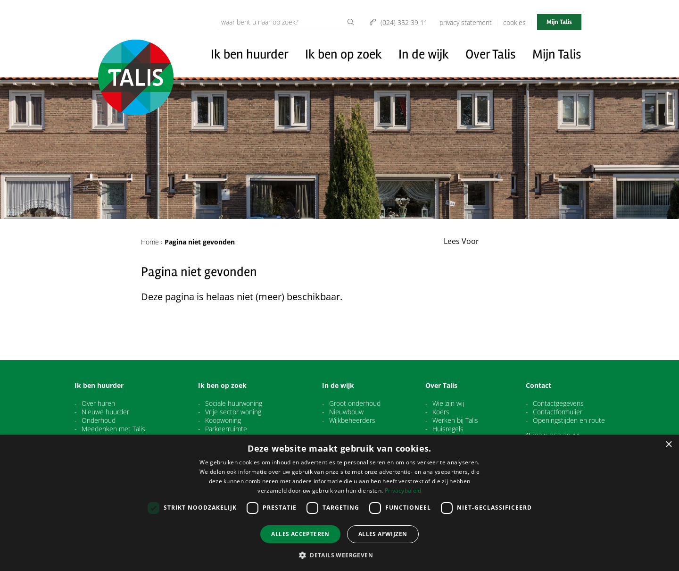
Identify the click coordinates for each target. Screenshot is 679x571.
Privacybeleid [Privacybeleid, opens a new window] (403, 491)
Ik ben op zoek (343, 54)
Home (150, 241)
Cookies (514, 22)
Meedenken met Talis (113, 429)
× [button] (668, 444)
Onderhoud (99, 420)
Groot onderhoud (355, 403)
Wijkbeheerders (352, 420)
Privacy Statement (465, 22)
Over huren (98, 403)
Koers (440, 412)
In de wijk (423, 54)
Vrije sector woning (233, 412)
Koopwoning (223, 420)
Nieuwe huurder (105, 412)
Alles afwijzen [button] (382, 534)
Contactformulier (557, 412)
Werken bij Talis (455, 420)
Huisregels (448, 429)
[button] (339, 555)
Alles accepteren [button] (300, 534)
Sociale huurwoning (233, 403)
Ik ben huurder (250, 54)
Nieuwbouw (346, 412)
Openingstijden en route (569, 420)
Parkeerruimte (226, 429)
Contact (538, 385)
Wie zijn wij (448, 403)
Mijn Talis (559, 22)
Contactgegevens (558, 403)
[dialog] (339, 503)
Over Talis (490, 54)
